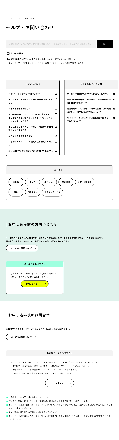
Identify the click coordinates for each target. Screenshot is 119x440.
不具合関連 (33, 192)
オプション (49, 182)
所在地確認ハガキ (52, 192)
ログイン (59, 383)
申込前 (16, 182)
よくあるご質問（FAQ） (22, 248)
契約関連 (66, 182)
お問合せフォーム (33, 283)
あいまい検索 (15, 53)
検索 (105, 44)
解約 (16, 192)
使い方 (32, 182)
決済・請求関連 (85, 182)
